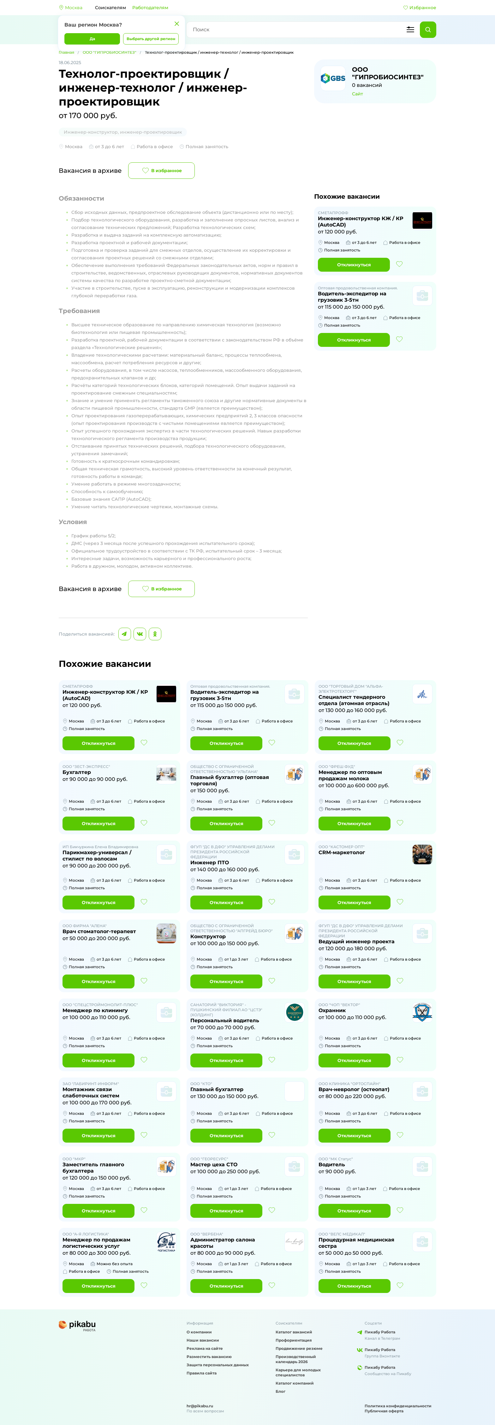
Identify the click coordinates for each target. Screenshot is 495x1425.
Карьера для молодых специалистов (298, 1372)
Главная (66, 52)
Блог (280, 1391)
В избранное (161, 170)
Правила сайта (202, 1373)
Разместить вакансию (209, 1356)
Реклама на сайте (205, 1348)
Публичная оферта (384, 1411)
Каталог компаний (295, 1383)
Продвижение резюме (299, 1348)
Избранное (419, 7)
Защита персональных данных (218, 1364)
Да (92, 38)
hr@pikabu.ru (200, 1406)
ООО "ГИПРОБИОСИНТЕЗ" (109, 52)
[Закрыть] (176, 23)
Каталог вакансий (294, 1332)
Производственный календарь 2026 (296, 1359)
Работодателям (150, 7)
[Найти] (428, 29)
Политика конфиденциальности (398, 1406)
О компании (199, 1332)
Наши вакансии (203, 1340)
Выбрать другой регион (151, 38)
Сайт (357, 94)
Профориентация (294, 1340)
